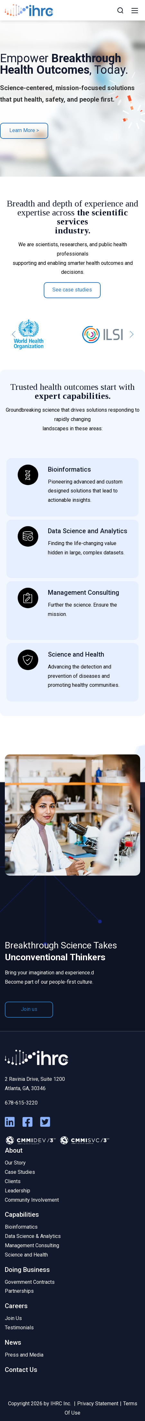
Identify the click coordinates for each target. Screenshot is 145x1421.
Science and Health (26, 1255)
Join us (29, 1009)
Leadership (17, 1191)
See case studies (72, 290)
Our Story (15, 1163)
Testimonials (19, 1327)
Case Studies (20, 1172)
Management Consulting (32, 1245)
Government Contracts (30, 1282)
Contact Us (21, 1370)
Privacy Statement (97, 1403)
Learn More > (24, 130)
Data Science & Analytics (33, 1236)
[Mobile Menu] (134, 10)
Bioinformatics (21, 1227)
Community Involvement (32, 1200)
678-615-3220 (21, 1103)
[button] (14, 334)
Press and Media (24, 1355)
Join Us (13, 1318)
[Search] (120, 10)
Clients (13, 1181)
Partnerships (19, 1291)
